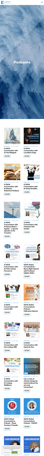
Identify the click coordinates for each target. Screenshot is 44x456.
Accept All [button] (14, 452)
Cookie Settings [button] (6, 452)
